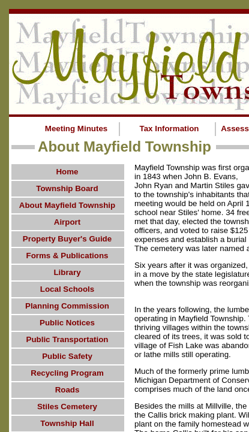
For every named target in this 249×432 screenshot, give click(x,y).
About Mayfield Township (67, 205)
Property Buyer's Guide (67, 238)
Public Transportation (67, 339)
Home (67, 171)
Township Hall (67, 423)
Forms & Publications (67, 255)
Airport (67, 221)
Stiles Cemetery (67, 406)
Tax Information (169, 128)
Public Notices (67, 322)
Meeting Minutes (76, 128)
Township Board (67, 188)
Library (66, 272)
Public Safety (67, 356)
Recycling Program (67, 372)
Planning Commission (67, 305)
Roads (67, 389)
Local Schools (67, 289)
